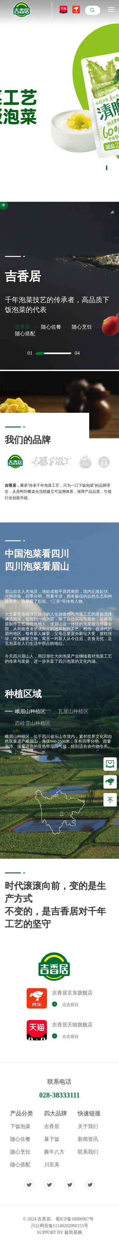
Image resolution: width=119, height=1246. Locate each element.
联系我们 (88, 1152)
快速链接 (89, 1113)
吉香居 (51, 1126)
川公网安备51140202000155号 (59, 1225)
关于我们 (88, 1126)
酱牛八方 (54, 1152)
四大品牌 (55, 1113)
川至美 (51, 1164)
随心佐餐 (20, 1139)
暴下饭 (51, 1139)
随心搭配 (20, 1164)
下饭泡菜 (20, 1126)
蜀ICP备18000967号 (75, 1219)
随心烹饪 (20, 1152)
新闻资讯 (88, 1139)
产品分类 (21, 1113)
